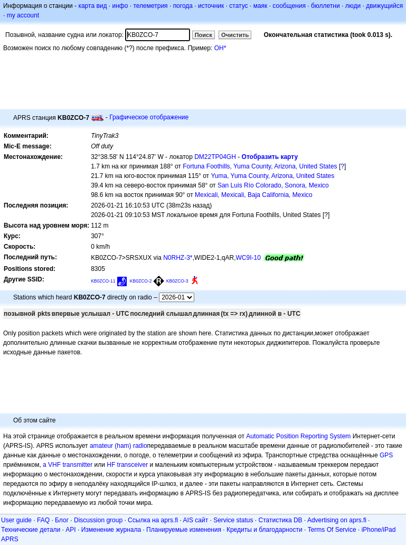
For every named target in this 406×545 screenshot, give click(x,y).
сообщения (289, 6)
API (70, 529)
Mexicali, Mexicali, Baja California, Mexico (254, 195)
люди (353, 6)
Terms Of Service (332, 529)
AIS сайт (196, 520)
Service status (233, 520)
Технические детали (30, 529)
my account (23, 15)
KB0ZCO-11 (103, 281)
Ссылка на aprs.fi (153, 520)
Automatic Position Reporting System (298, 436)
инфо (120, 6)
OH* (220, 48)
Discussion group (98, 520)
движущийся (384, 6)
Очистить (235, 35)
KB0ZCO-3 (177, 281)
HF (111, 464)
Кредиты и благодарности (264, 529)
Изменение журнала (111, 529)
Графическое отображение (148, 117)
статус (238, 6)
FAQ (43, 520)
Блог (62, 520)
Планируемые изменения (183, 529)
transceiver (132, 464)
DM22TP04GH (215, 157)
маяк (260, 6)
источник (211, 6)
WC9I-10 (248, 257)
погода (183, 6)
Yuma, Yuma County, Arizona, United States (272, 176)
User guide (16, 520)
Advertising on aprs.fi (336, 520)
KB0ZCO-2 (141, 281)
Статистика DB (281, 520)
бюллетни (325, 6)
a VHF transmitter (67, 464)
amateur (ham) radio (118, 445)
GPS (386, 455)
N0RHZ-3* (177, 257)
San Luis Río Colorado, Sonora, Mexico (273, 185)
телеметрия (150, 6)
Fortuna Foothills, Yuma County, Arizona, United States (260, 166)
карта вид (92, 6)
